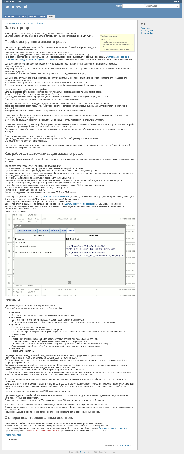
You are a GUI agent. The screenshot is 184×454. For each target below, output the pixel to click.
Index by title (147, 30)
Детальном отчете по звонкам (56, 197)
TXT (133, 445)
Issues (32, 16)
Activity (22, 16)
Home (6, 1)
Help (19, 1)
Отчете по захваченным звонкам (44, 430)
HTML (127, 445)
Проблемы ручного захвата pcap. (115, 42)
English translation (13, 435)
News (42, 16)
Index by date (147, 33)
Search (118, 6)
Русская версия (16, 23)
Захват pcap (105, 40)
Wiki (51, 16)
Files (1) (13, 439)
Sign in (176, 1)
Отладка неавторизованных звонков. (116, 49)
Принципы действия (34, 23)
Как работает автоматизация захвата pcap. (118, 44)
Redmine (83, 452)
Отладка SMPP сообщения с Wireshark (37, 59)
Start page (146, 28)
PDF (121, 445)
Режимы (106, 47)
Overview (9, 16)
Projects (13, 1)
